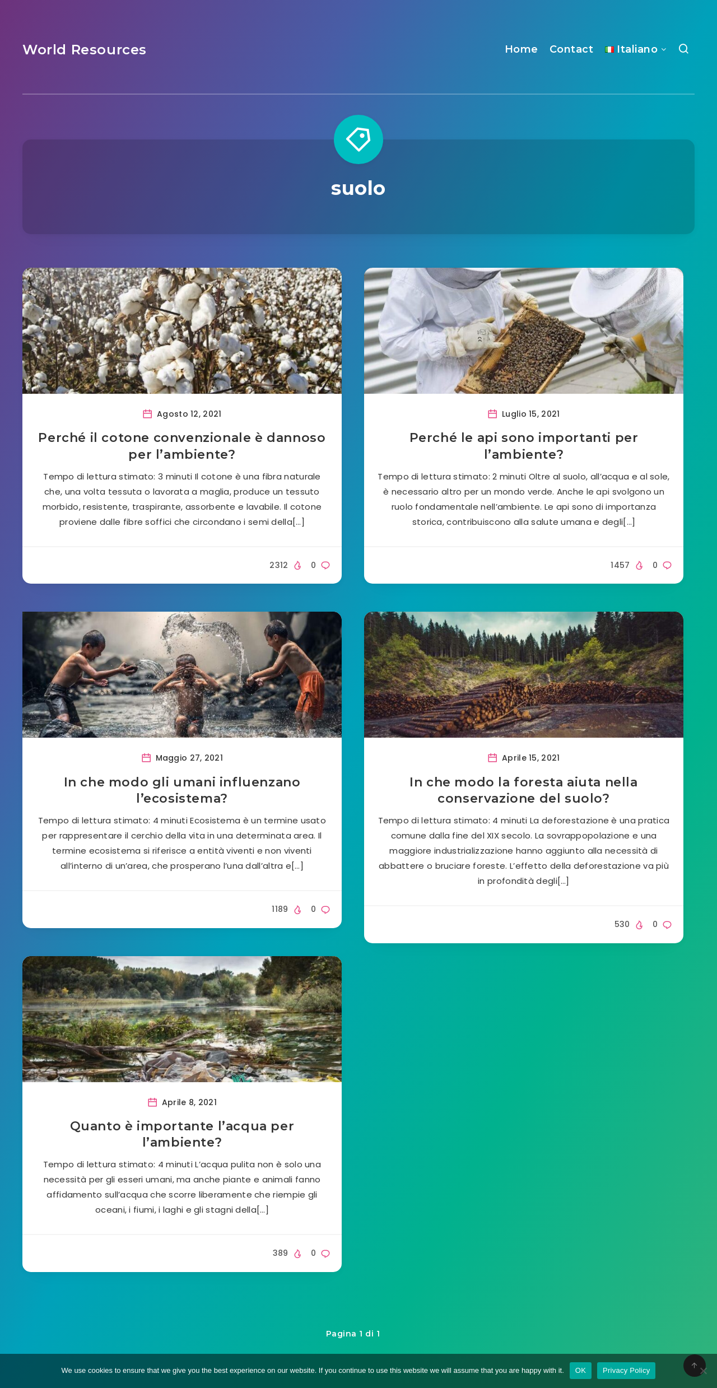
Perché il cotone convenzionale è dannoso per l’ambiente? (181, 446)
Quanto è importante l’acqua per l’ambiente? (182, 1135)
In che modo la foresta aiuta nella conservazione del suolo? (523, 791)
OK (580, 1370)
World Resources (84, 49)
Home (521, 49)
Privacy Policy (626, 1370)
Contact (572, 49)
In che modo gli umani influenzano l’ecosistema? (182, 791)
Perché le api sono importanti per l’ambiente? (524, 446)
